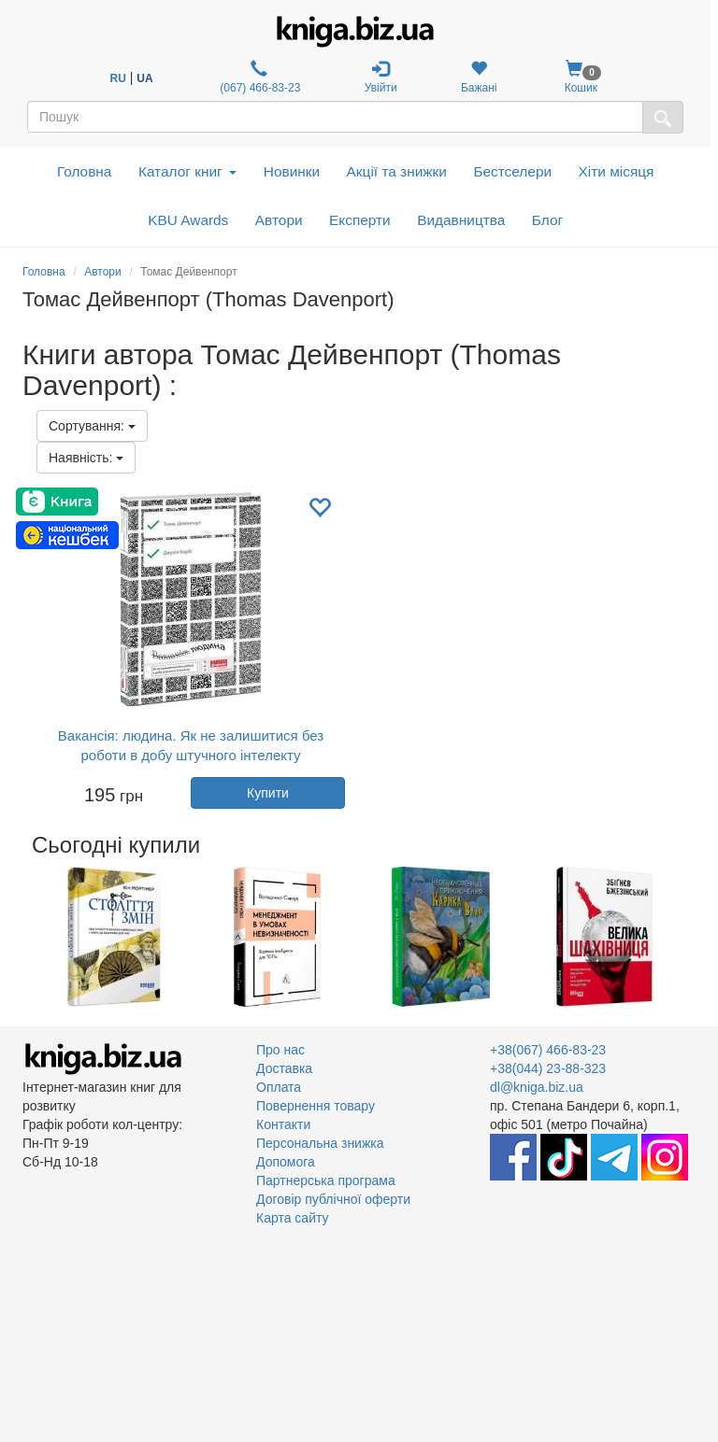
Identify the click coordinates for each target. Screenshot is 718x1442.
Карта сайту (292, 1217)
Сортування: (92, 425)
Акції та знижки (397, 171)
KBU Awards (188, 220)
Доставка (284, 1068)
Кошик (581, 77)
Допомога (285, 1161)
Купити (268, 792)
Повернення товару (315, 1105)
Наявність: (86, 457)
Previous (24, 936)
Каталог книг (187, 171)
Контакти (283, 1124)
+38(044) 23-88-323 (548, 1068)
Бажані (479, 77)
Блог (547, 220)
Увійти (381, 77)
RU (118, 78)
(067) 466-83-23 (258, 77)
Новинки (292, 171)
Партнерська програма (325, 1180)
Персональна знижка (320, 1143)
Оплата (278, 1087)
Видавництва (461, 220)
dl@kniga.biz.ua (536, 1087)
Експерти (360, 220)
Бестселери (512, 171)
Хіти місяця (616, 171)
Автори (279, 220)
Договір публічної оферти (333, 1199)
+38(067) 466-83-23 (548, 1049)
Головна (84, 171)
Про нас (280, 1049)
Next (693, 936)
